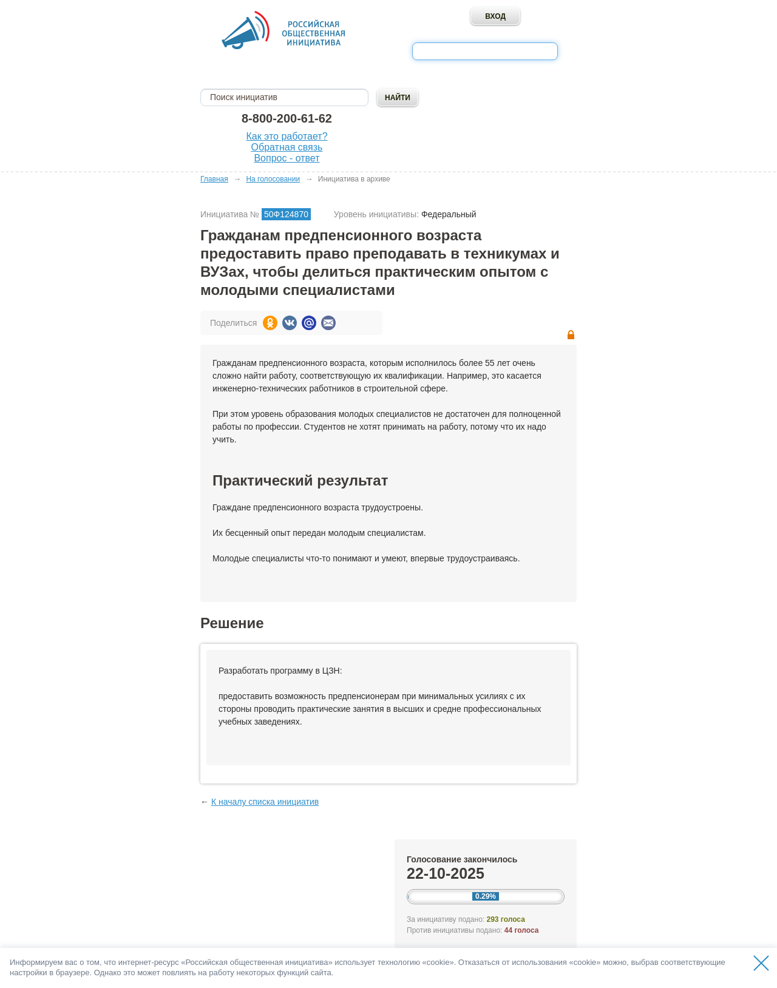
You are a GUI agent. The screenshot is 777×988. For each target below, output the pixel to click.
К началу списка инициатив (265, 802)
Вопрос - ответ (286, 158)
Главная (214, 179)
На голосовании (273, 179)
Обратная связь (287, 147)
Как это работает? (286, 136)
